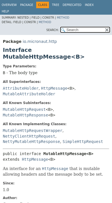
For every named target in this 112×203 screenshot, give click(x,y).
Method (63, 17)
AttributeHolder (20, 88)
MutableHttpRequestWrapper (33, 130)
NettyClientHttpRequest (29, 136)
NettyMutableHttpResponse (31, 141)
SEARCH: (52, 30)
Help (5, 11)
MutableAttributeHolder (29, 94)
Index (89, 4)
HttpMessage (54, 88)
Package (26, 4)
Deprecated (72, 4)
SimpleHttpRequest (83, 141)
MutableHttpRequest (24, 109)
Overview (9, 4)
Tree (55, 4)
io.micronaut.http (40, 41)
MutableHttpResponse (25, 115)
